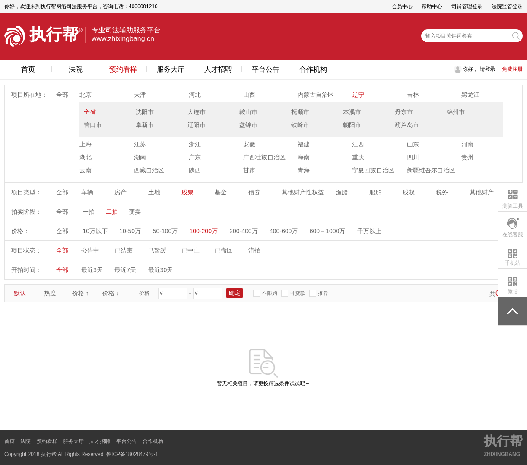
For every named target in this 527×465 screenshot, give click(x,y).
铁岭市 (300, 124)
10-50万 (130, 231)
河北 (195, 94)
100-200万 (204, 231)
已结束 (123, 250)
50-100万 (165, 231)
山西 (249, 94)
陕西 (195, 170)
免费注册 (512, 69)
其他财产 (482, 192)
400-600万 (284, 231)
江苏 (140, 144)
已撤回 (224, 250)
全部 (62, 94)
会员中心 (402, 6)
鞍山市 (248, 111)
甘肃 (249, 170)
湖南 (140, 157)
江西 (358, 144)
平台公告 (265, 69)
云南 (85, 170)
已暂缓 (157, 250)
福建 (304, 144)
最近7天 (125, 269)
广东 (195, 157)
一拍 (89, 211)
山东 (413, 144)
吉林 (413, 94)
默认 (20, 293)
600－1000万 (328, 231)
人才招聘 (218, 69)
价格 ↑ (80, 293)
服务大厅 (170, 69)
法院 (76, 69)
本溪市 (352, 111)
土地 (154, 192)
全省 (90, 111)
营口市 (93, 124)
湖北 (85, 157)
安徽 (249, 144)
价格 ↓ (110, 293)
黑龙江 (470, 94)
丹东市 (404, 111)
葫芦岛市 (407, 124)
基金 (221, 192)
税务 (442, 192)
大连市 (196, 111)
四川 (413, 157)
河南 (467, 144)
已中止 (190, 250)
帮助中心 (432, 6)
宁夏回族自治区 (373, 170)
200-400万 (243, 231)
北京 (85, 94)
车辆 (87, 192)
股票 (187, 192)
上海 (85, 144)
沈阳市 (145, 111)
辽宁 (358, 94)
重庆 (358, 157)
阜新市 (145, 124)
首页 (28, 69)
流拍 (254, 250)
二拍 (112, 211)
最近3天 (92, 269)
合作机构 (313, 69)
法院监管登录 (507, 6)
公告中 (90, 250)
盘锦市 (248, 124)
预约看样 (123, 69)
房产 (120, 192)
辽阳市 (196, 124)
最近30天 (160, 269)
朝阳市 (352, 124)
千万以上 (369, 231)
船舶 (375, 192)
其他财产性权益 (303, 192)
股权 (409, 192)
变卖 (135, 211)
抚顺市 (300, 111)
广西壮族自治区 (264, 157)
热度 (50, 293)
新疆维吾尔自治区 (431, 170)
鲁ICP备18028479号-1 (132, 454)
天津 (140, 94)
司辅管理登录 (467, 6)
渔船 (342, 192)
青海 (304, 170)
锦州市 (456, 111)
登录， (493, 69)
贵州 (467, 157)
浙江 (195, 144)
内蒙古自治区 (316, 94)
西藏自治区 (149, 170)
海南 (304, 157)
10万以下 (95, 231)
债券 (254, 192)
